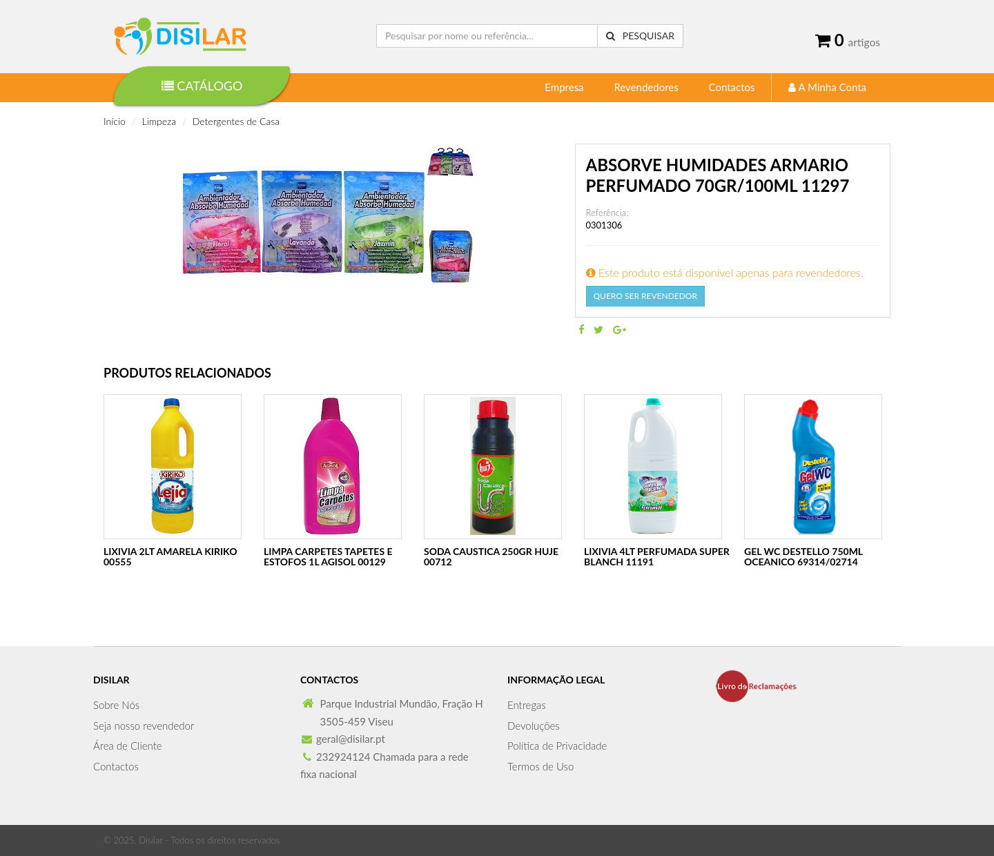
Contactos (732, 87)
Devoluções (533, 725)
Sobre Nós (116, 705)
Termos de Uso (540, 766)
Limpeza (159, 121)
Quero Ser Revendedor (645, 296)
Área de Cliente (127, 745)
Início (115, 121)
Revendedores (646, 87)
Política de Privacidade (557, 745)
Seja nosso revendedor (143, 725)
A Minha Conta (827, 87)
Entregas (526, 705)
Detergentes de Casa (236, 121)
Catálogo (202, 85)
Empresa (564, 87)
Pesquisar (640, 35)
